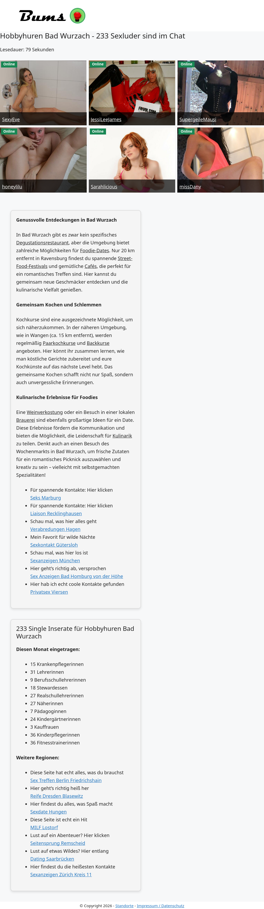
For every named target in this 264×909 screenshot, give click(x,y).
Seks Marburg (45, 498)
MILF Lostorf (44, 827)
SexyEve (11, 119)
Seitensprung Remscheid (57, 843)
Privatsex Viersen (49, 592)
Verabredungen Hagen (55, 529)
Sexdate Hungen (48, 812)
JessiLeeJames (106, 119)
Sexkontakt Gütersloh (54, 545)
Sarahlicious (104, 186)
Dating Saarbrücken (52, 859)
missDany (190, 186)
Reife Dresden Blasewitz (56, 796)
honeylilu (12, 186)
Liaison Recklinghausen (56, 513)
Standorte (124, 905)
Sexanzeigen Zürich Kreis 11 (61, 874)
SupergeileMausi (197, 119)
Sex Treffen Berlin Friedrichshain (66, 780)
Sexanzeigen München (55, 560)
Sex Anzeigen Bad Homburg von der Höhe (76, 576)
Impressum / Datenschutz (160, 905)
